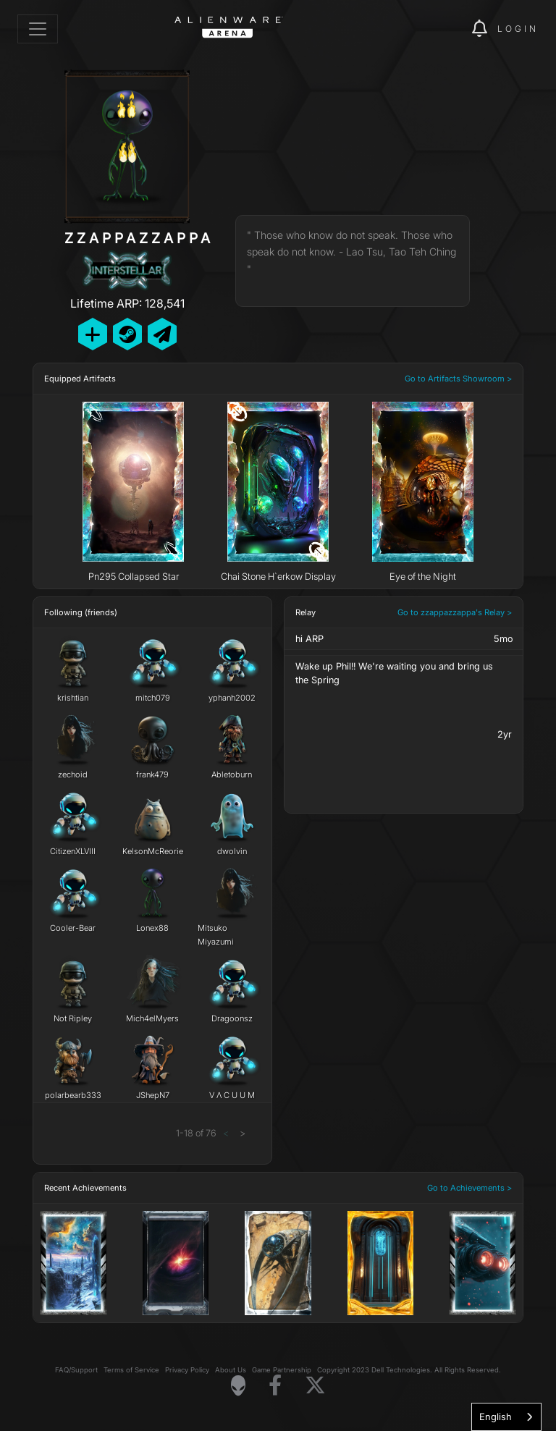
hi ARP (309, 638)
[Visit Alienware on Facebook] (275, 1385)
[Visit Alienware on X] (315, 1385)
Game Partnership (281, 1370)
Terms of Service (131, 1370)
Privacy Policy (187, 1370)
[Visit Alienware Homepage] (238, 1385)
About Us (230, 1370)
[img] (436, 29)
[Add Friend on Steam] (127, 334)
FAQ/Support (76, 1370)
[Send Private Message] (162, 334)
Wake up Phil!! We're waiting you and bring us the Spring (394, 673)
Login (518, 28)
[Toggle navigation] (37, 28)
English (495, 1416)
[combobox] (506, 1417)
